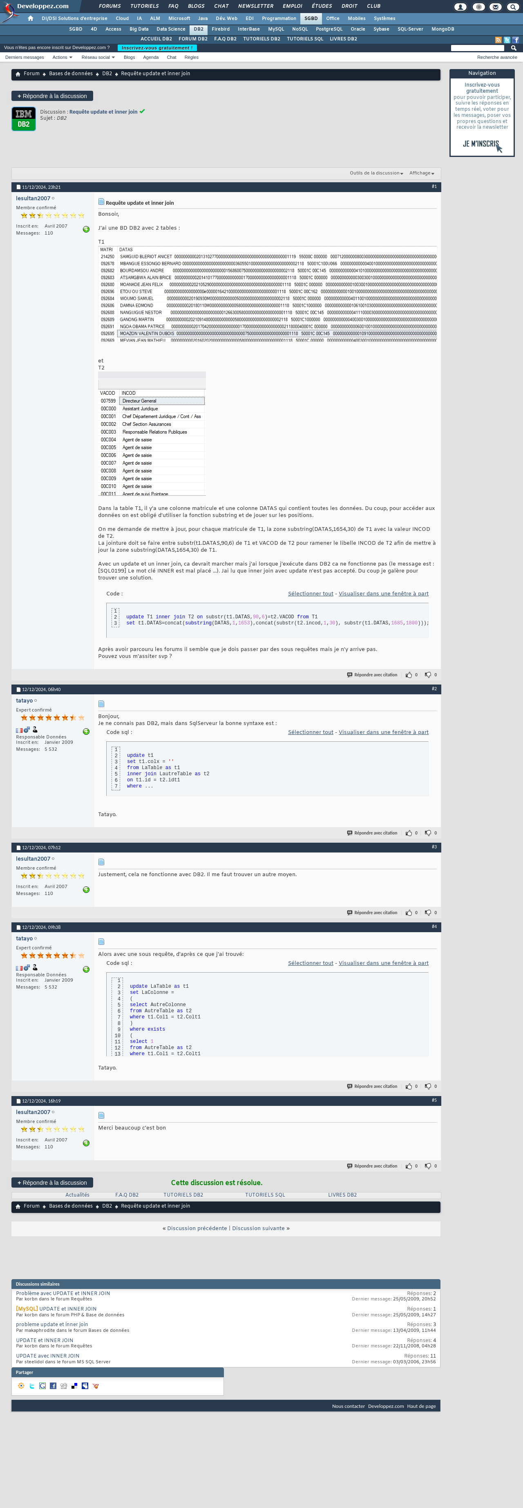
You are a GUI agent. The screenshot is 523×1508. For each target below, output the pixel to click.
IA (139, 19)
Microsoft (179, 19)
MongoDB (442, 29)
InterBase (249, 29)
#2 (434, 688)
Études (321, 6)
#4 (434, 926)
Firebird (221, 29)
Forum (32, 74)
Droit (349, 6)
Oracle (358, 29)
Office (333, 19)
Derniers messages (24, 57)
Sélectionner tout (310, 594)
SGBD (311, 19)
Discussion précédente (197, 1228)
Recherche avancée (497, 57)
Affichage (420, 173)
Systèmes (385, 19)
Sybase (381, 29)
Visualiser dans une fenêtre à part (384, 594)
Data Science (171, 29)
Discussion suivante (258, 1228)
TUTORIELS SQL (305, 39)
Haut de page (421, 1406)
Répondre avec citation (373, 675)
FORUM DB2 (193, 39)
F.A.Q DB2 (225, 39)
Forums (109, 6)
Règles (192, 57)
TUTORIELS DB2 (261, 39)
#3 (434, 847)
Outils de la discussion (375, 173)
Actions (60, 57)
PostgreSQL (329, 29)
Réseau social (96, 57)
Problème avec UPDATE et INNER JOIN (63, 1294)
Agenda (151, 57)
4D (94, 29)
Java (203, 19)
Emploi (292, 6)
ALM (155, 19)
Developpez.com (386, 1406)
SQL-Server (410, 29)
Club (373, 6)
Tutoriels (144, 6)
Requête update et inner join (103, 111)
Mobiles (357, 19)
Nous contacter (348, 1406)
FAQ (173, 6)
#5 (434, 1100)
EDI (250, 19)
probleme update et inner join (52, 1325)
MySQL (276, 29)
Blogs (196, 6)
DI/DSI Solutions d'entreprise (74, 19)
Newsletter (255, 6)
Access (113, 29)
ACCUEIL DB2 (156, 39)
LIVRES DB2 (343, 39)
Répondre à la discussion (52, 95)
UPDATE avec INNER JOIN (48, 1356)
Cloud (122, 19)
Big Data (139, 29)
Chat (221, 6)
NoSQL (300, 29)
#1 (434, 186)
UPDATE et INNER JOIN (68, 1309)
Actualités (77, 1195)
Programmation (279, 19)
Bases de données (71, 74)
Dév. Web (226, 19)
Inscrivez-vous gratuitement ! (157, 47)
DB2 (198, 29)
